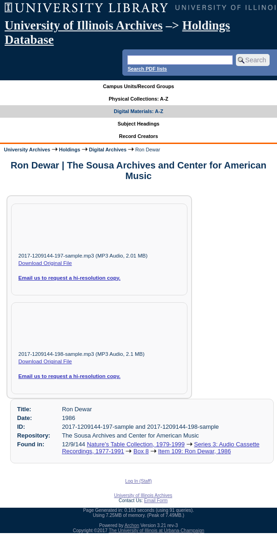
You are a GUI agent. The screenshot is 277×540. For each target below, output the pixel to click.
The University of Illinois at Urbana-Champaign (157, 530)
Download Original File (45, 263)
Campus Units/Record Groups (138, 86)
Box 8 (141, 451)
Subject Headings (139, 123)
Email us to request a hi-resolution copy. (69, 278)
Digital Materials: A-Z (138, 111)
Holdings (69, 149)
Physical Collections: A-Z (138, 99)
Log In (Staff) (138, 481)
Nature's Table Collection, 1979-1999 (136, 444)
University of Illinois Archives (84, 25)
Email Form (156, 500)
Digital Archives (107, 149)
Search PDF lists (147, 69)
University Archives (27, 149)
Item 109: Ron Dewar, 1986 (194, 451)
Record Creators (138, 136)
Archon (132, 525)
